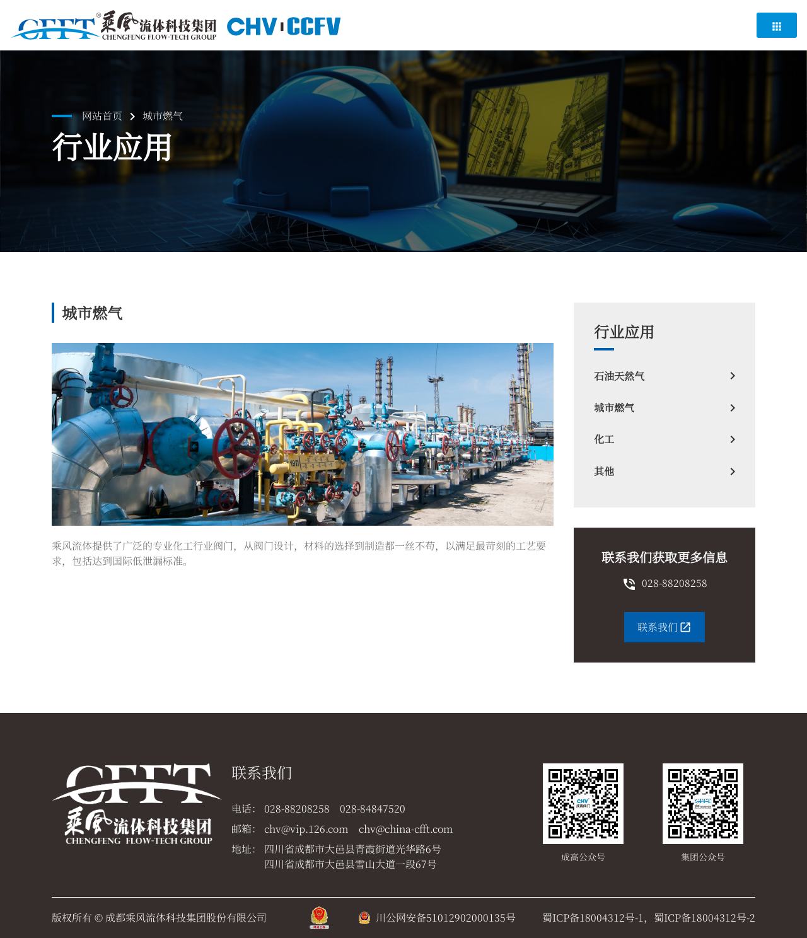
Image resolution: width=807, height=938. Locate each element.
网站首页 (102, 115)
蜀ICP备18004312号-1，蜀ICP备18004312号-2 (648, 917)
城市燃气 (664, 407)
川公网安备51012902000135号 (446, 917)
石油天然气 (664, 375)
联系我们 (664, 627)
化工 (664, 439)
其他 (664, 471)
